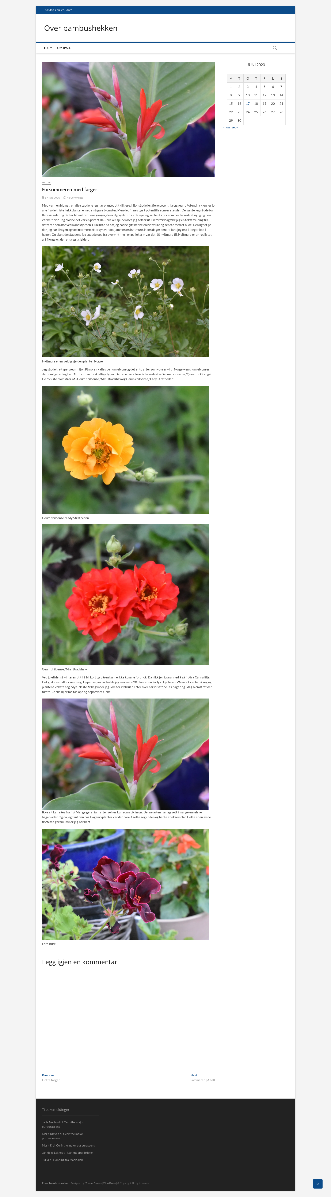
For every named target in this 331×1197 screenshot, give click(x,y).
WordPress (109, 1183)
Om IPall (64, 48)
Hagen (46, 182)
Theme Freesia (93, 1183)
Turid (45, 1160)
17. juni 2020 (51, 197)
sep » (235, 127)
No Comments (73, 197)
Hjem (48, 48)
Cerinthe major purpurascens (75, 1145)
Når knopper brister (80, 1152)
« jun (226, 127)
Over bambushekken (81, 28)
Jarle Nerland (51, 1122)
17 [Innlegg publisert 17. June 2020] (248, 103)
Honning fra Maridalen (68, 1160)
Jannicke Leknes (52, 1152)
